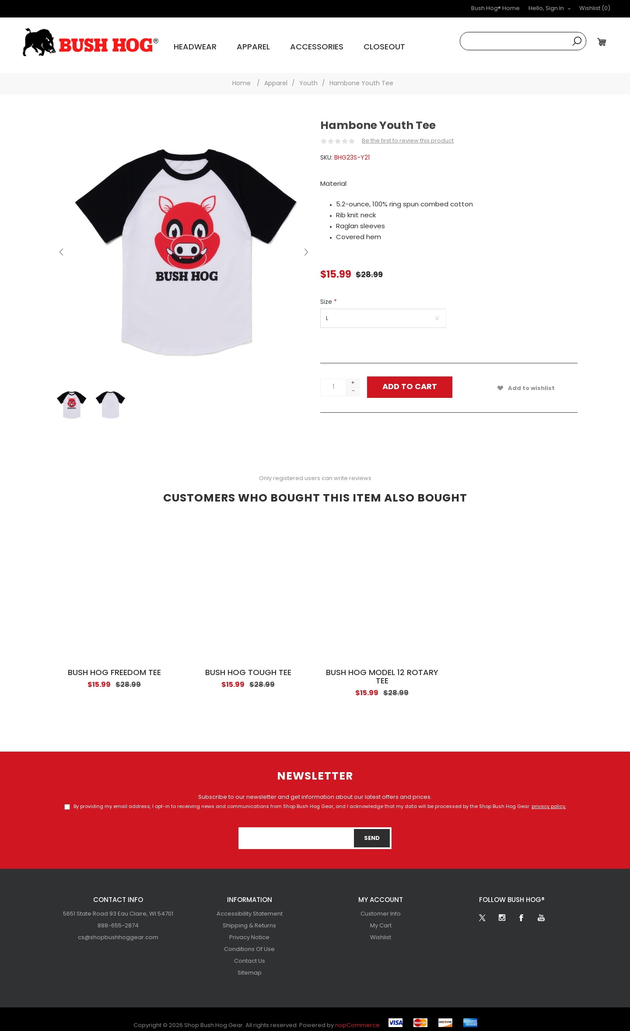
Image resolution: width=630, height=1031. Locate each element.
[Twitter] (482, 910)
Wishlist (380, 930)
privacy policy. (549, 800)
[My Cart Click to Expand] (602, 42)
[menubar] (118, 919)
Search (577, 41)
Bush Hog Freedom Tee (114, 666)
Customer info (380, 907)
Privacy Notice (249, 930)
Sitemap (250, 966)
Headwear (186, 44)
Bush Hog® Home (495, 8)
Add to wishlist (531, 381)
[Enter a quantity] (333, 380)
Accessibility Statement (250, 907)
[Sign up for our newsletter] (315, 831)
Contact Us (249, 954)
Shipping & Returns (249, 919)
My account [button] (380, 893)
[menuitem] (118, 907)
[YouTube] (541, 910)
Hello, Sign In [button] (546, 8)
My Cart (381, 919)
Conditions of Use (249, 942)
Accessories (284, 44)
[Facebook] (521, 910)
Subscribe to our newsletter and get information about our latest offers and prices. (315, 790)
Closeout (338, 44)
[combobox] (514, 41)
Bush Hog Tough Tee (248, 666)
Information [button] (249, 893)
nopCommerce (357, 1018)
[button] (594, 8)
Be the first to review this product (408, 134)
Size (327, 295)
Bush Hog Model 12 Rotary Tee (382, 670)
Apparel (233, 44)
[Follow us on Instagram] (502, 910)
